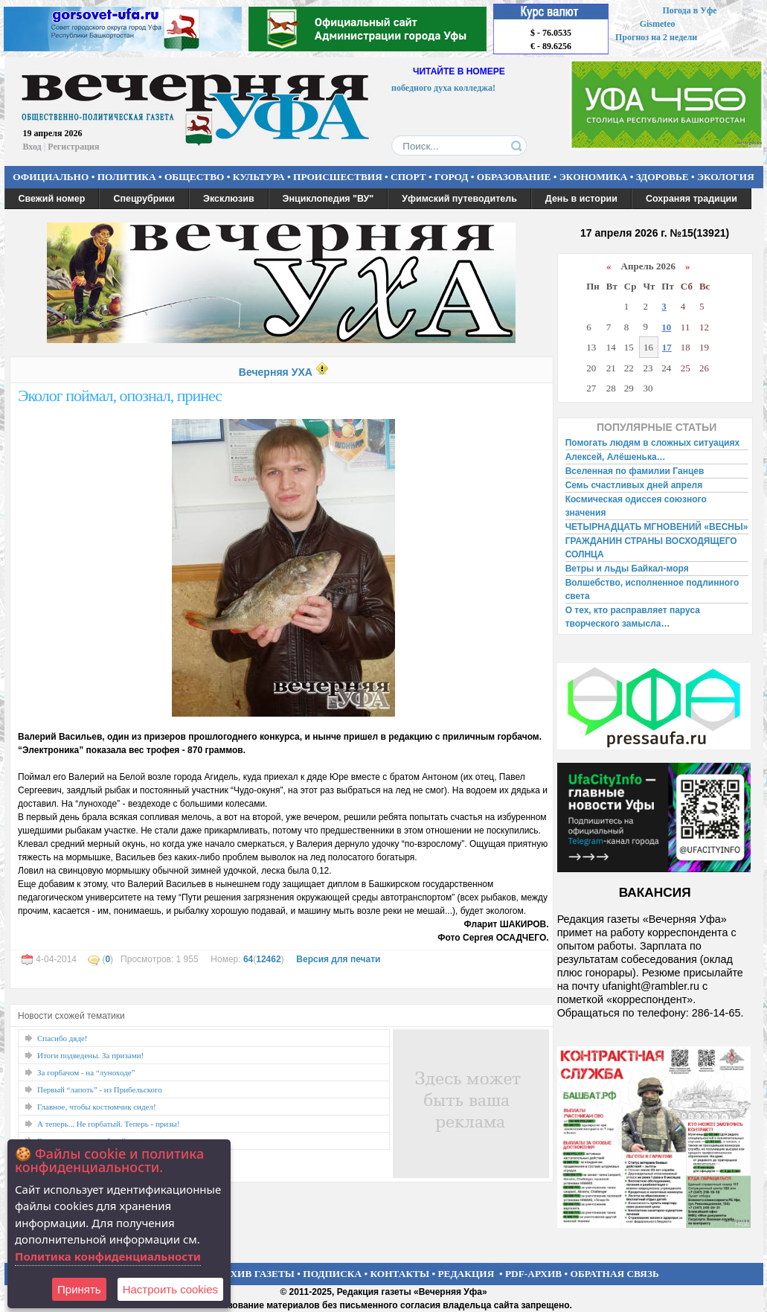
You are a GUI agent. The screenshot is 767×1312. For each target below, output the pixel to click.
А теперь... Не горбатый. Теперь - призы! (108, 1123)
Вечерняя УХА (275, 372)
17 (667, 347)
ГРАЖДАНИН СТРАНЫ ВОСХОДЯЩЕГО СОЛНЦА (651, 548)
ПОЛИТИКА (126, 176)
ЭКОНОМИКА (593, 176)
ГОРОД (451, 176)
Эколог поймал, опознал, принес (120, 395)
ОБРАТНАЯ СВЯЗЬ (615, 1273)
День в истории (581, 198)
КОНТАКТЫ (400, 1273)
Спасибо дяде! (62, 1038)
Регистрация (73, 146)
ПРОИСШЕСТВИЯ (337, 176)
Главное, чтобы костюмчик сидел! (96, 1106)
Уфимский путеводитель (459, 198)
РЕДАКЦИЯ (465, 1273)
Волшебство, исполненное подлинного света (652, 589)
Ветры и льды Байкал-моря (627, 568)
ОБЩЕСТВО (194, 176)
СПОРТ (408, 176)
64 (248, 959)
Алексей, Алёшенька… (615, 457)
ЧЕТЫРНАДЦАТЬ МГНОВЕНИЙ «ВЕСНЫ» (656, 527)
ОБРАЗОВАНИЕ (514, 176)
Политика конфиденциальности (108, 1256)
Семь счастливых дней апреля (634, 485)
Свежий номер (52, 198)
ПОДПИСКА (332, 1273)
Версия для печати (338, 959)
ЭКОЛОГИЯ (725, 176)
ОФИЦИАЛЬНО (51, 176)
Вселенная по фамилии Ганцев (635, 471)
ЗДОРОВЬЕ (662, 176)
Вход (32, 146)
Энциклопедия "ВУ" (328, 198)
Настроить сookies (170, 1289)
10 (666, 327)
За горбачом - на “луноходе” (86, 1072)
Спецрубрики (144, 198)
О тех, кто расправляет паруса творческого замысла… (632, 617)
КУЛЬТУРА (259, 176)
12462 (268, 959)
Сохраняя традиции (691, 198)
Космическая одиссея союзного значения (636, 506)
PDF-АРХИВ (533, 1273)
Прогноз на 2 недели (656, 37)
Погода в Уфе (689, 10)
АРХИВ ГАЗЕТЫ (256, 1273)
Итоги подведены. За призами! (90, 1055)
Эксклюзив (228, 198)
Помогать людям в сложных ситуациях (652, 443)
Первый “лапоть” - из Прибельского (99, 1089)
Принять (79, 1289)
